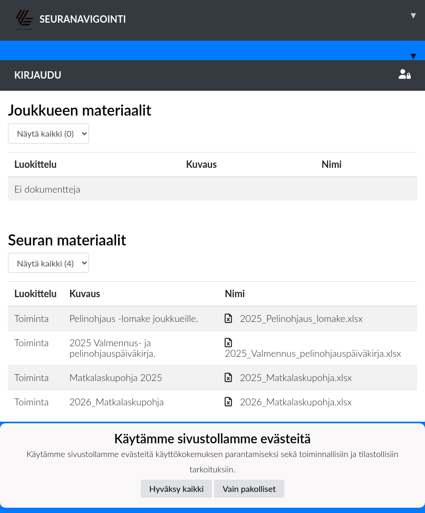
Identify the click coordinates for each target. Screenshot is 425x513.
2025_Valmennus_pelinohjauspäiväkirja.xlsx (313, 348)
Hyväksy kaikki (176, 488)
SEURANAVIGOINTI (219, 15)
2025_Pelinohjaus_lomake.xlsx (293, 318)
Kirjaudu (212, 75)
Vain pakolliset (249, 488)
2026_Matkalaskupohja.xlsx (288, 401)
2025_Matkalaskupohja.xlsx (288, 377)
